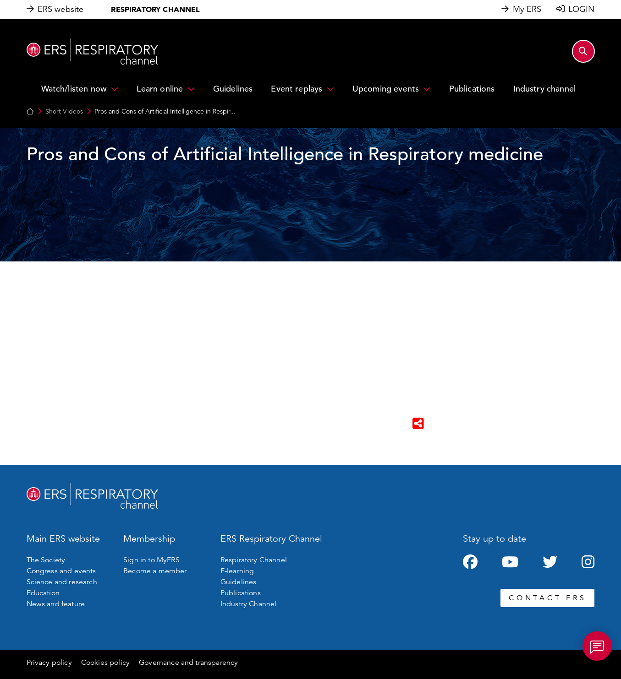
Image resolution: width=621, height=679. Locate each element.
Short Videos (64, 111)
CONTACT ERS (547, 598)
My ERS (527, 9)
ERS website (61, 9)
